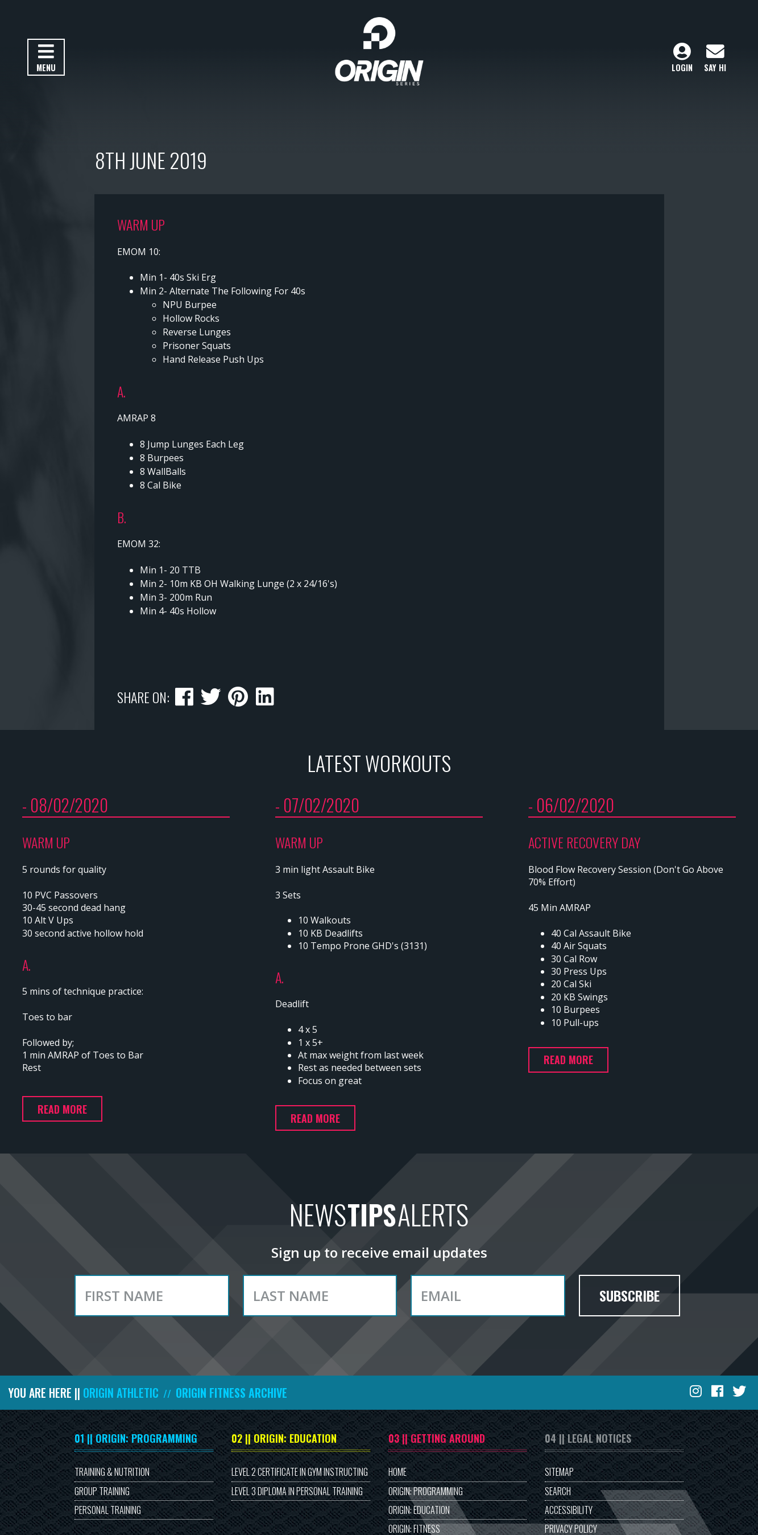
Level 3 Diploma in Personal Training (297, 1491)
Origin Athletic (121, 1393)
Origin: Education (419, 1510)
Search (558, 1491)
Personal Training (107, 1510)
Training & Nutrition (112, 1472)
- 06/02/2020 (571, 805)
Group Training (102, 1491)
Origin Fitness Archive (231, 1393)
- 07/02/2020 (317, 805)
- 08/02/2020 (65, 805)
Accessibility (569, 1510)
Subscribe (629, 1295)
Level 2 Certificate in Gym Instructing (299, 1472)
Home (397, 1472)
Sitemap (559, 1472)
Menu (45, 58)
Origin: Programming (425, 1491)
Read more (62, 1109)
